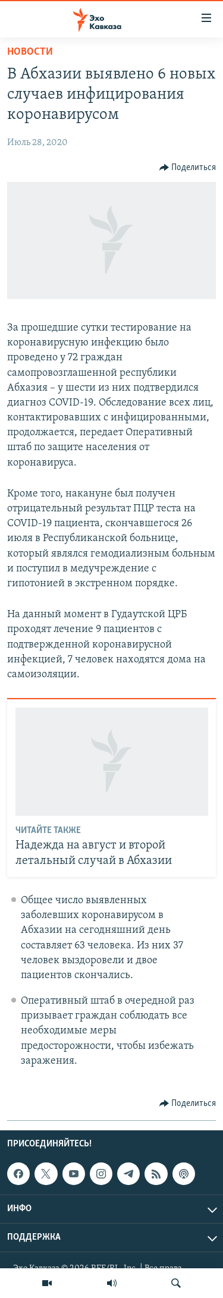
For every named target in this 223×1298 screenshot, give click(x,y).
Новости (30, 52)
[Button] (187, 167)
